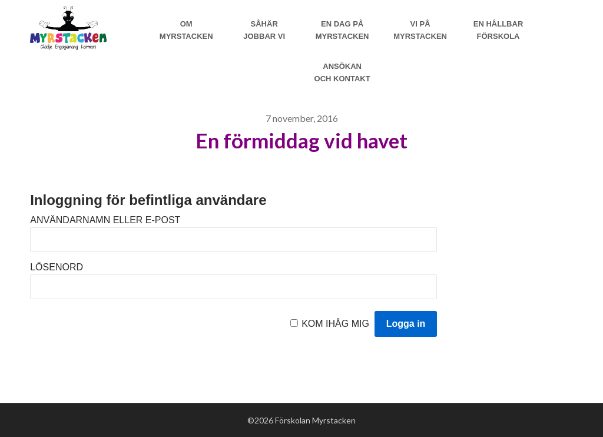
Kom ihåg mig (335, 324)
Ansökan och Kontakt (342, 72)
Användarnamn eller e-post (105, 220)
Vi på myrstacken (420, 30)
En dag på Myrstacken (342, 30)
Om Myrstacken (186, 30)
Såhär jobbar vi (264, 30)
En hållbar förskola (498, 30)
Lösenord (56, 267)
